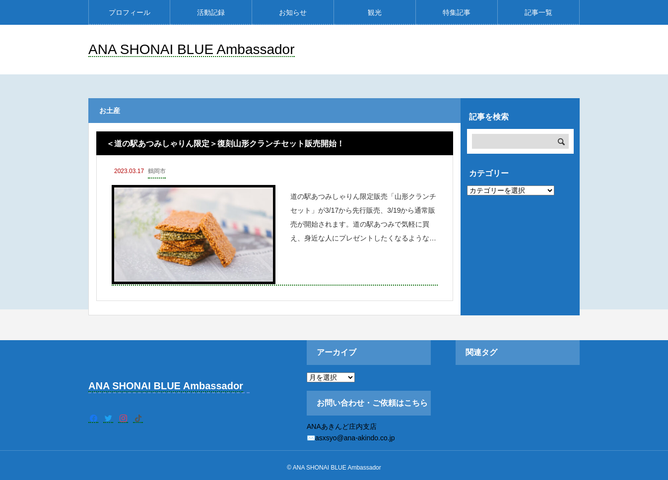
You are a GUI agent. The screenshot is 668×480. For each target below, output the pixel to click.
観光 (375, 12)
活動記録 (211, 12)
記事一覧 (538, 12)
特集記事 (456, 12)
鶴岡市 (157, 171)
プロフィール (129, 12)
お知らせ (293, 12)
